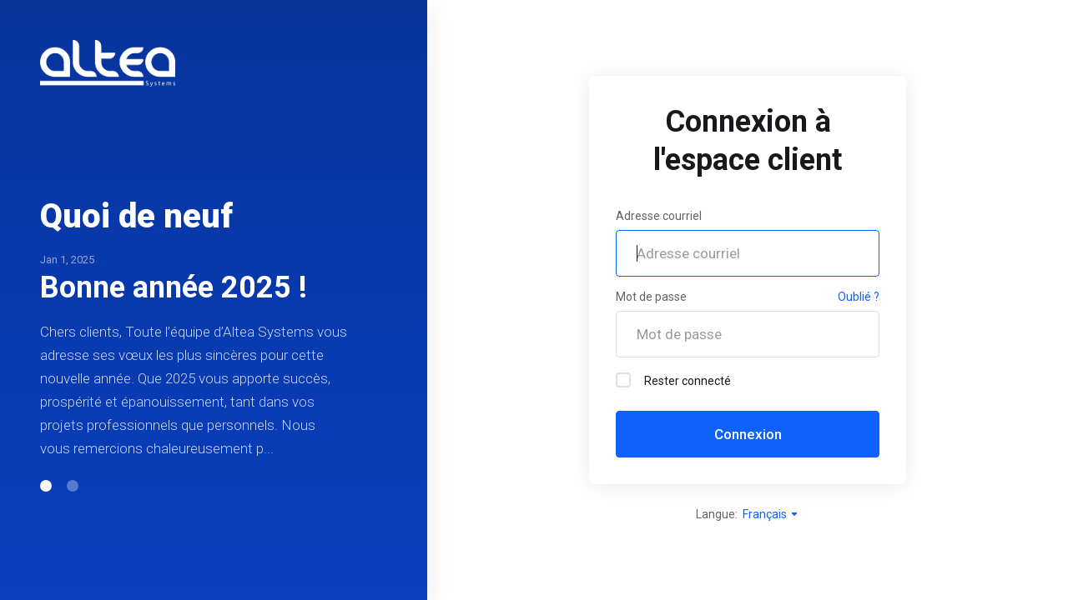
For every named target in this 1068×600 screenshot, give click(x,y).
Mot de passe (651, 296)
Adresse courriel (659, 215)
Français (771, 514)
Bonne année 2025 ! (173, 287)
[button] (46, 486)
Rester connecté (673, 380)
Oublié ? (858, 296)
